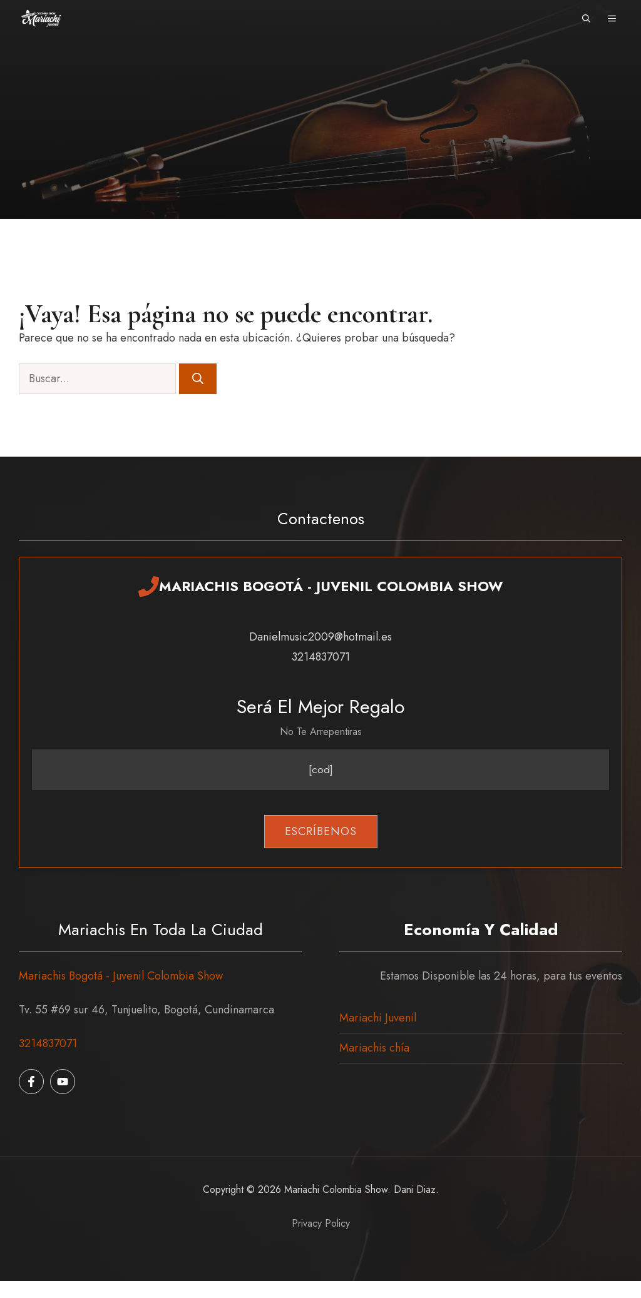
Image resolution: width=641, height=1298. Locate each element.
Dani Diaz (415, 1189)
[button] (586, 19)
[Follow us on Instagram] (62, 1081)
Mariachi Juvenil (377, 1018)
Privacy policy (321, 1223)
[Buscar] (198, 378)
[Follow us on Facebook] (31, 1081)
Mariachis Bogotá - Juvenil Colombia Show (121, 976)
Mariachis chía (374, 1048)
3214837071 (48, 1043)
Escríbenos (321, 831)
